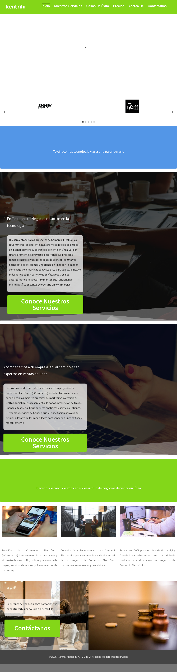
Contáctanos (157, 6)
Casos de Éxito (97, 6)
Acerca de (136, 6)
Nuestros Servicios (68, 6)
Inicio (46, 6)
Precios (118, 6)
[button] (83, 122)
